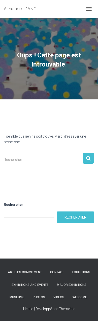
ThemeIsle (67, 309)
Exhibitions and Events (30, 285)
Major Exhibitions (71, 285)
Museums (17, 297)
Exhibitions (81, 272)
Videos (58, 297)
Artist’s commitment (25, 272)
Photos (39, 297)
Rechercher (13, 205)
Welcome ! (80, 297)
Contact (57, 272)
